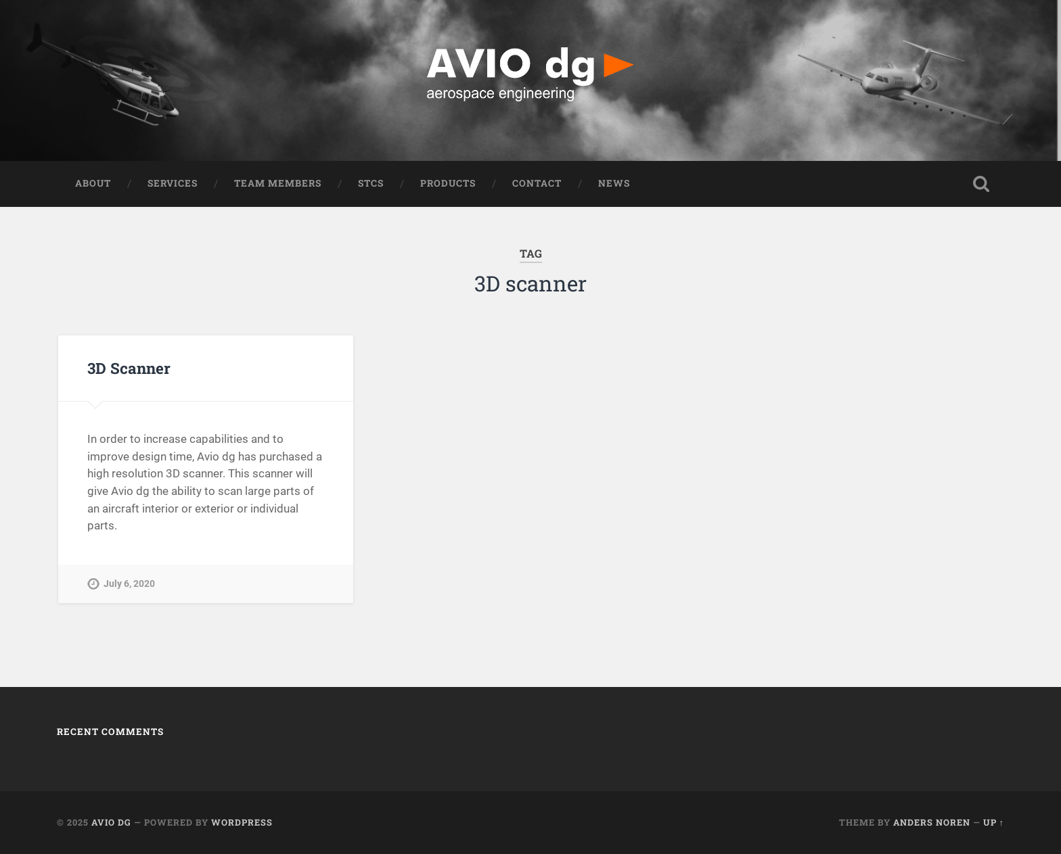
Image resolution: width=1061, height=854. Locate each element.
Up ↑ (993, 822)
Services (173, 183)
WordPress (242, 822)
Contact (537, 183)
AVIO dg (111, 822)
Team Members (277, 183)
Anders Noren (931, 822)
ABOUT (93, 183)
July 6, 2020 (129, 584)
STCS (371, 183)
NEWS (614, 183)
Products (448, 183)
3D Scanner (129, 368)
